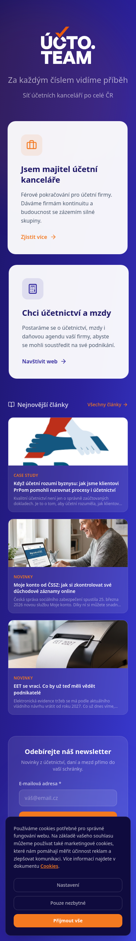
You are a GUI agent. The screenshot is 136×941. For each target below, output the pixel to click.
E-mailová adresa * (40, 783)
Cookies (49, 866)
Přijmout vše (68, 920)
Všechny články (107, 410)
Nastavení (68, 885)
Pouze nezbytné (68, 903)
